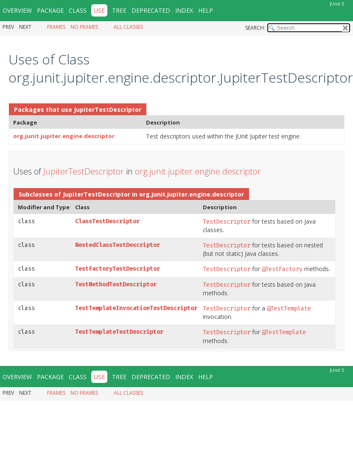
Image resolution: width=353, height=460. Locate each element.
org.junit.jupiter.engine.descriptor (64, 136)
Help (205, 10)
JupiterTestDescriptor (107, 109)
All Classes (128, 26)
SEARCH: (255, 27)
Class (78, 10)
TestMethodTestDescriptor (116, 284)
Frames (56, 26)
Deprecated (151, 10)
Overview (17, 10)
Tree (119, 10)
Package (50, 10)
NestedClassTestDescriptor (117, 245)
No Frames (84, 26)
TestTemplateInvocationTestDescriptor (136, 308)
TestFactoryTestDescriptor (117, 268)
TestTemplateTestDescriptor (119, 331)
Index (184, 10)
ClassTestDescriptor (107, 221)
